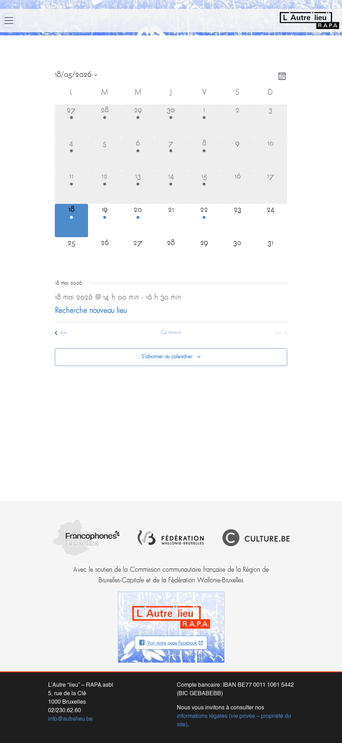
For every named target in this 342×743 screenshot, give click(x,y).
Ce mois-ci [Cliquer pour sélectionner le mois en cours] (171, 332)
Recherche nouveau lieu (91, 311)
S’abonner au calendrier (166, 357)
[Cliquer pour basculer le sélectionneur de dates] (76, 75)
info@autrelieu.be (70, 719)
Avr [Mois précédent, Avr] (61, 333)
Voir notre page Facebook (172, 643)
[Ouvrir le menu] (9, 20)
